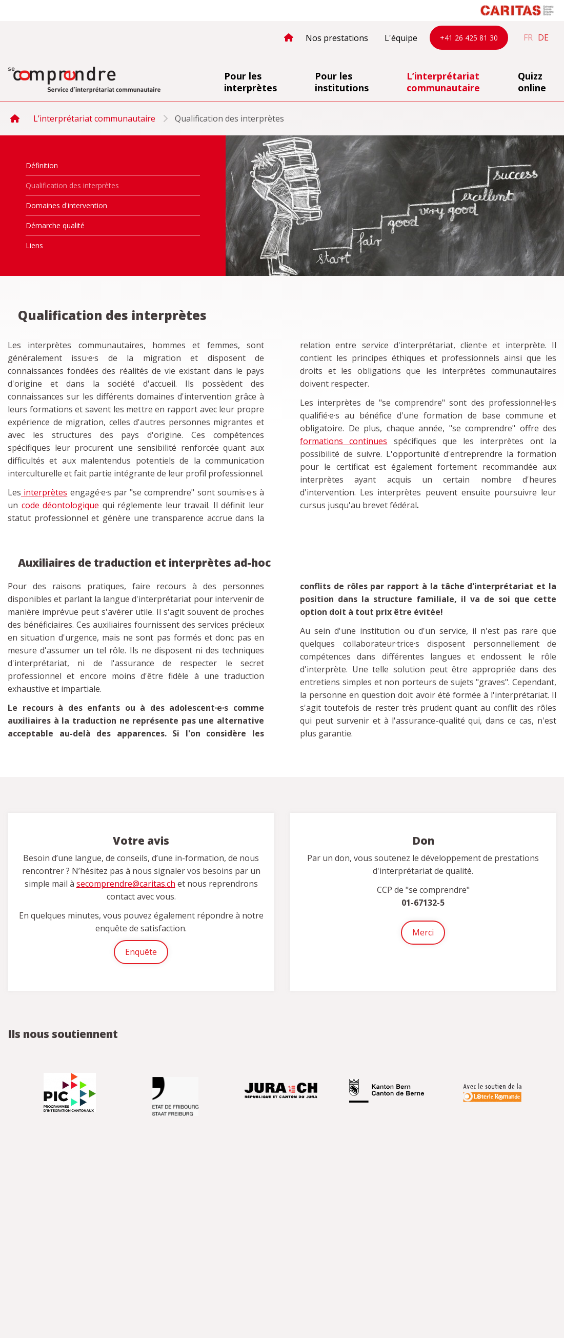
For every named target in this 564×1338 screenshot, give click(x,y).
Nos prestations (337, 38)
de (543, 37)
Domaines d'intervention (66, 205)
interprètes (44, 492)
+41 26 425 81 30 (469, 38)
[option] (71, 1092)
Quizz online (532, 82)
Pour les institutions (342, 82)
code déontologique (60, 505)
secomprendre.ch (84, 80)
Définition (42, 165)
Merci (423, 932)
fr (528, 37)
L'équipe (401, 38)
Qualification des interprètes (72, 185)
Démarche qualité (55, 225)
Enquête (141, 951)
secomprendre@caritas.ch (125, 883)
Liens (34, 245)
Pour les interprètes (250, 82)
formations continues (343, 441)
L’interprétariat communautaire (443, 82)
